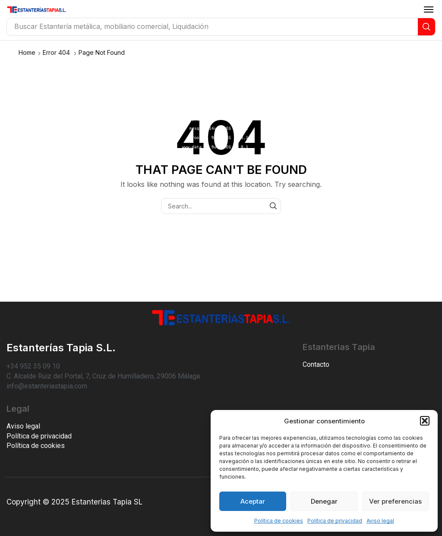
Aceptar (252, 501)
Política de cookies (278, 520)
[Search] (426, 26)
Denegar (324, 501)
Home (27, 52)
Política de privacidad (334, 520)
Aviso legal (380, 520)
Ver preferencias (395, 501)
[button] (424, 420)
